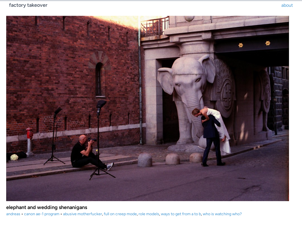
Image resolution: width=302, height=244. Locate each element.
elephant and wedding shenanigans (46, 207)
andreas (13, 214)
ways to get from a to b (181, 214)
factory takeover (28, 5)
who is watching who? (222, 214)
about (287, 5)
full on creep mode (120, 214)
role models (149, 214)
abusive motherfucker (82, 214)
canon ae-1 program (41, 214)
